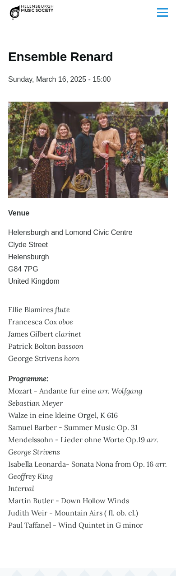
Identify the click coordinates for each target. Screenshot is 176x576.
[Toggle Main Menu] (162, 12)
